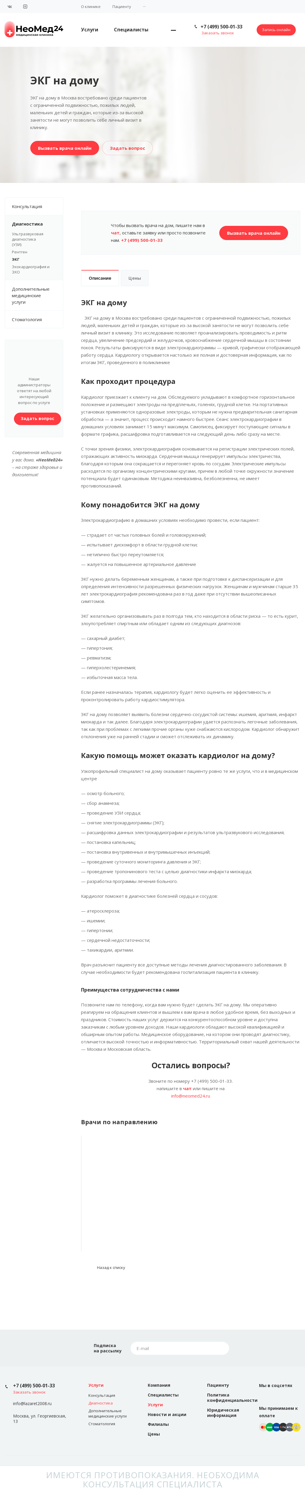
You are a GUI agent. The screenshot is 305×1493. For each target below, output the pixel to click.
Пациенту (121, 6)
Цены (134, 278)
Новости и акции (167, 1414)
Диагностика (37, 223)
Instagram (25, 6)
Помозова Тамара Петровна (114, 1210)
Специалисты (131, 29)
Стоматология (27, 319)
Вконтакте (10, 6)
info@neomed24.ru (190, 1096)
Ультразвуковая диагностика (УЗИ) (34, 239)
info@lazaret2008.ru (32, 1404)
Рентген (19, 252)
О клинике (91, 6)
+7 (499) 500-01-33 (221, 26)
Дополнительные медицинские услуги (37, 295)
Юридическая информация (223, 1412)
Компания (159, 1385)
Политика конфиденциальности (232, 1397)
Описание (100, 278)
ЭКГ (16, 259)
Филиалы (158, 1424)
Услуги (89, 29)
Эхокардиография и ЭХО (31, 269)
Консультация (37, 206)
